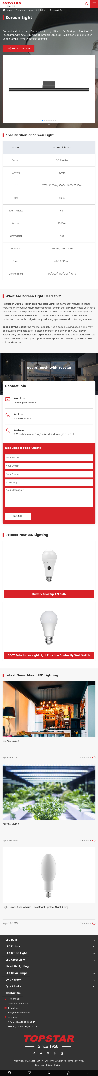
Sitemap (39, 1065)
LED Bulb (11, 940)
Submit (17, 516)
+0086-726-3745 (22, 418)
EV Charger (13, 980)
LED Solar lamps (16, 973)
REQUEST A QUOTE (18, 48)
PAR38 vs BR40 (11, 741)
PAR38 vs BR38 (11, 824)
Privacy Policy (53, 1065)
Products (20, 10)
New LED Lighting (37, 10)
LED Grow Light (15, 960)
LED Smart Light (16, 953)
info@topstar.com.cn (25, 402)
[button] (49, 124)
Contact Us (13, 993)
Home (9, 10)
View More (87, 757)
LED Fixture (13, 946)
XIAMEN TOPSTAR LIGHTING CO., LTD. (45, 1061)
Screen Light (56, 10)
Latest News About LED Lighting (31, 675)
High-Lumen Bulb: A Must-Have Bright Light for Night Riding (36, 907)
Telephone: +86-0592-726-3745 (16, 1001)
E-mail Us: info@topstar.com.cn (17, 1010)
